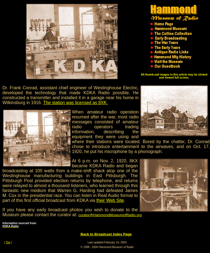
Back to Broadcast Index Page (105, 234)
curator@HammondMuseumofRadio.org (110, 215)
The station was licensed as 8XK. (75, 102)
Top (8, 242)
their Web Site (110, 200)
